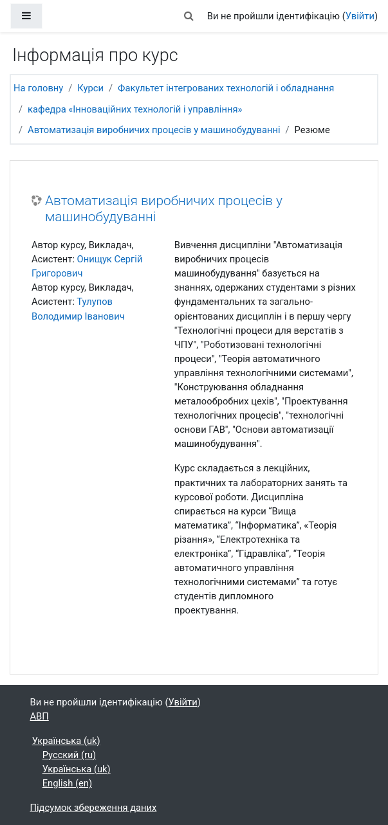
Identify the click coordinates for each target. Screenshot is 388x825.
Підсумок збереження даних (93, 807)
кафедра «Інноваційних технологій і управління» (135, 109)
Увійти (360, 16)
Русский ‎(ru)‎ (69, 755)
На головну (38, 88)
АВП (39, 716)
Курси (90, 88)
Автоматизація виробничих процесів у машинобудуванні (154, 130)
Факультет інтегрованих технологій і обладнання (226, 88)
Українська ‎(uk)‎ (66, 741)
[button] (189, 16)
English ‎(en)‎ (67, 783)
